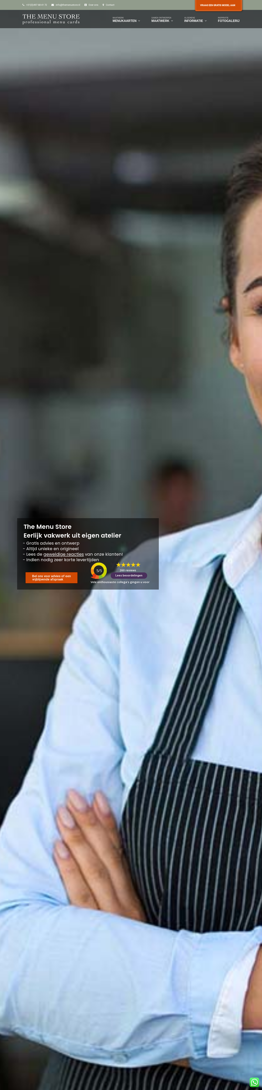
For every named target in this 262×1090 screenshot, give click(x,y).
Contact (110, 4)
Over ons (93, 4)
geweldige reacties (63, 554)
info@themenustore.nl (68, 4)
